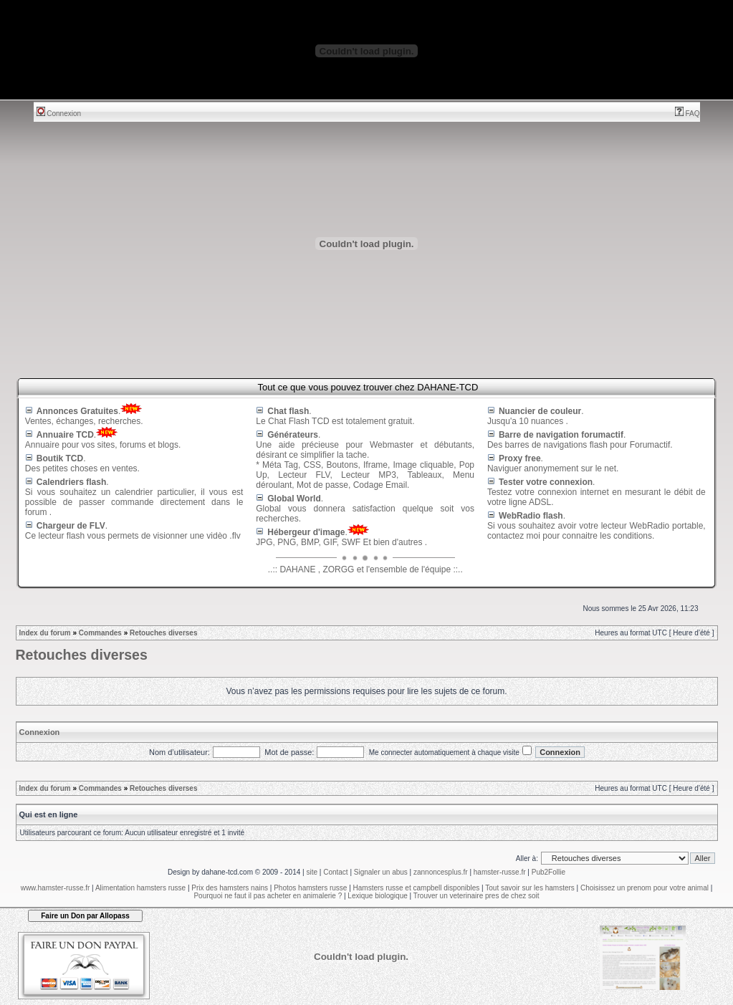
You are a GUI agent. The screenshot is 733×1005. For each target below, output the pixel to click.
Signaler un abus (381, 872)
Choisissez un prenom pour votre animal (644, 888)
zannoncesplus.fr (440, 872)
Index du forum (45, 633)
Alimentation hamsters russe (140, 888)
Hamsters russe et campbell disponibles (416, 888)
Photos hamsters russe (310, 888)
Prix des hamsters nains (229, 888)
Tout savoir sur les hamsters (530, 888)
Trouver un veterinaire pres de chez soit (476, 896)
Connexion (59, 113)
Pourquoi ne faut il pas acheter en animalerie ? (267, 896)
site (311, 872)
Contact (335, 872)
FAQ (687, 113)
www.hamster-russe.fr (55, 888)
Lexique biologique (377, 896)
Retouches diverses (164, 633)
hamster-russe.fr (500, 872)
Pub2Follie (548, 872)
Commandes (100, 633)
